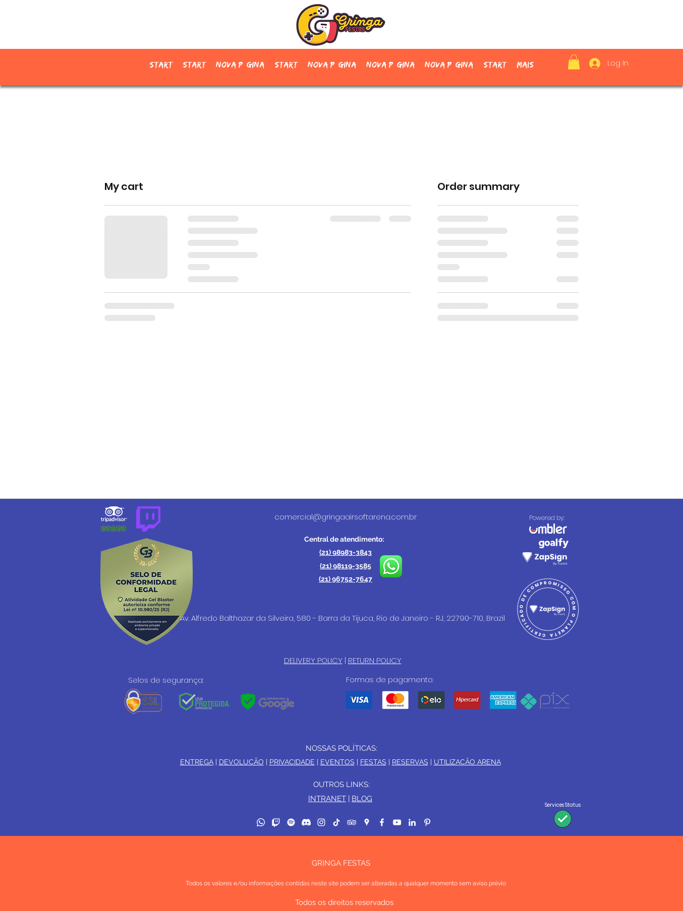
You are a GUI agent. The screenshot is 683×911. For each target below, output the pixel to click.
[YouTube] (397, 822)
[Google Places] (367, 822)
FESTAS (373, 762)
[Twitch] (276, 822)
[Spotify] (291, 822)
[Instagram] (321, 822)
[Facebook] (382, 822)
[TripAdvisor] (352, 822)
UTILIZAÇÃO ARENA (467, 762)
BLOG (362, 798)
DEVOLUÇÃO (241, 762)
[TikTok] (336, 822)
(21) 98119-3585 (345, 566)
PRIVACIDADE (292, 762)
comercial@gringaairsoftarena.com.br (345, 516)
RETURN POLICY (375, 660)
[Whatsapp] (261, 822)
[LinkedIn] (412, 822)
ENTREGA (196, 762)
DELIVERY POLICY (313, 660)
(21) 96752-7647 (345, 579)
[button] (573, 62)
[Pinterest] (427, 822)
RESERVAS (410, 762)
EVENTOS (337, 762)
